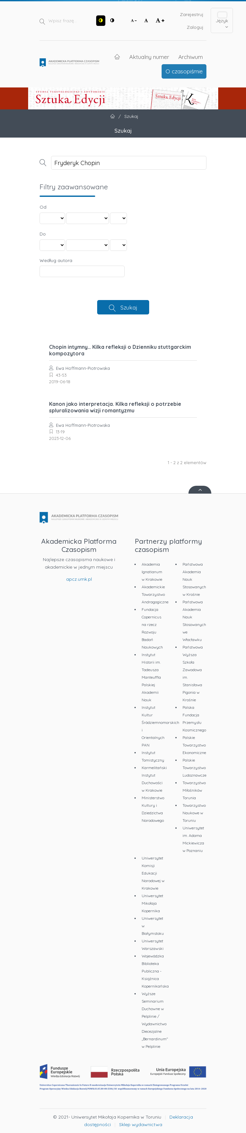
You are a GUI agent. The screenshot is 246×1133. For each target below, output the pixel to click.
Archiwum (190, 56)
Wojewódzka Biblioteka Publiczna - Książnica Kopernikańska (155, 971)
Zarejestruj (191, 14)
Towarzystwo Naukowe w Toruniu (194, 813)
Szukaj (128, 307)
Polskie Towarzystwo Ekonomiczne (194, 745)
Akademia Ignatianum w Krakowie (152, 572)
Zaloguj (195, 27)
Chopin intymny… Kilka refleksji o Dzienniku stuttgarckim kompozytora (120, 350)
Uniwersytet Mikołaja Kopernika (152, 903)
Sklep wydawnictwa (140, 1124)
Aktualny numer (149, 56)
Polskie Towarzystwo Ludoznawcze (194, 768)
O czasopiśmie (184, 71)
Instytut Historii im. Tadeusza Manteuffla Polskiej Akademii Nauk (151, 677)
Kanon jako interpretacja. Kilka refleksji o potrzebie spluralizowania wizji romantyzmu (115, 407)
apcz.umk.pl (79, 579)
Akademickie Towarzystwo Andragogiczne (155, 594)
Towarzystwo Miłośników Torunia (194, 790)
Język (222, 20)
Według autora (56, 260)
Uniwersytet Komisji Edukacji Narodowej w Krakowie (153, 873)
